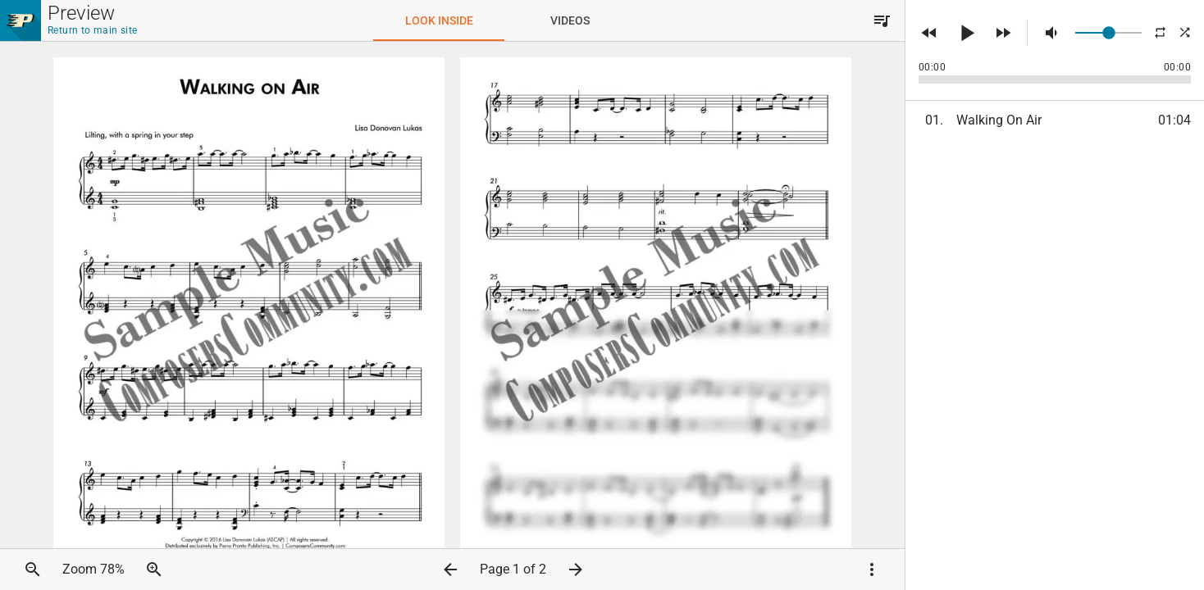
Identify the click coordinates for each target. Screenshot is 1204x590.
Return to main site (93, 30)
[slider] (1108, 32)
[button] (882, 20)
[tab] (438, 20)
